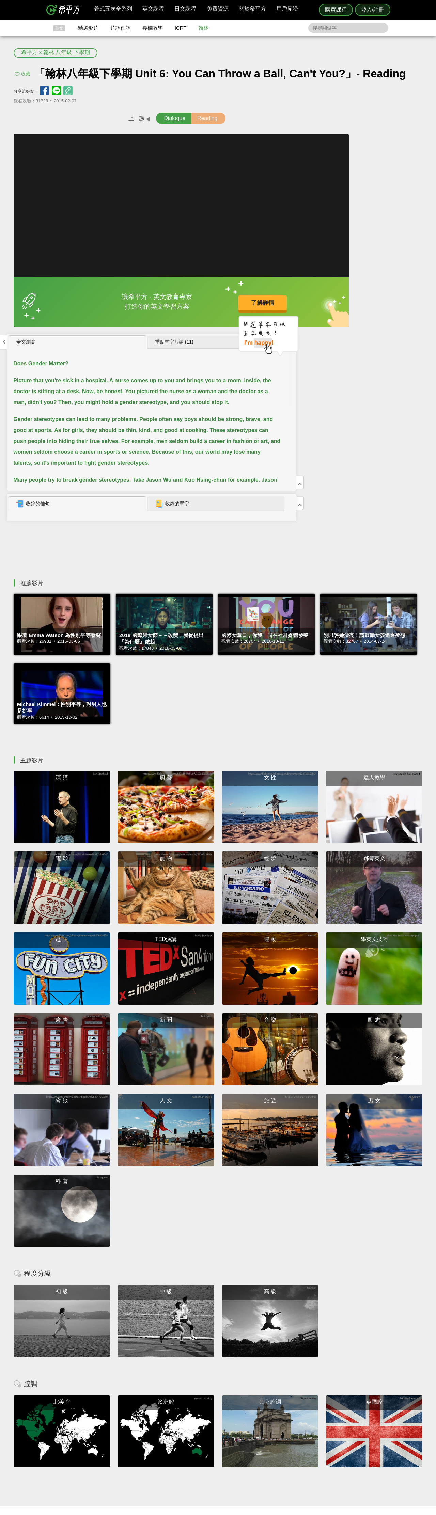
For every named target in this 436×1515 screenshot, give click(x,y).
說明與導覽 (293, 1432)
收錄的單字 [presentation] (369, 304)
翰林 (203, 28)
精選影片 (88, 28)
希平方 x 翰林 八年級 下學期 (55, 52)
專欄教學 (152, 28)
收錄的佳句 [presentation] (294, 304)
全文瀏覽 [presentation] (287, 142)
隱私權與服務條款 (300, 1426)
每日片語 (226, 1438)
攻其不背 (226, 1426)
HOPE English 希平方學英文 (160, 1385)
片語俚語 (120, 28)
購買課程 (336, 10)
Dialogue (129, 118)
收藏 (25, 73)
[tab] (306, 143)
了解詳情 (197, 301)
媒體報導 (259, 1444)
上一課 (82, 118)
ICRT (181, 28)
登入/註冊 (372, 10)
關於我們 (259, 1438)
